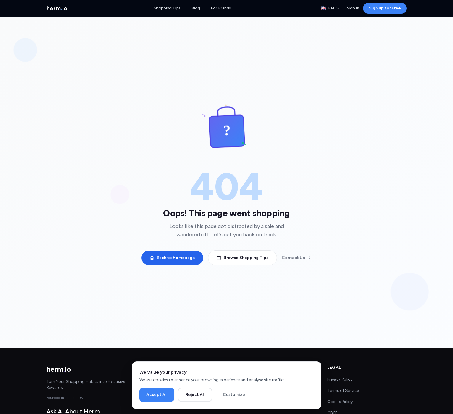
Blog (195, 8)
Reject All (194, 394)
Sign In (353, 8)
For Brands (221, 8)
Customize (234, 394)
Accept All (156, 394)
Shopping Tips (167, 8)
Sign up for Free (385, 8)
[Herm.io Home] (57, 8)
